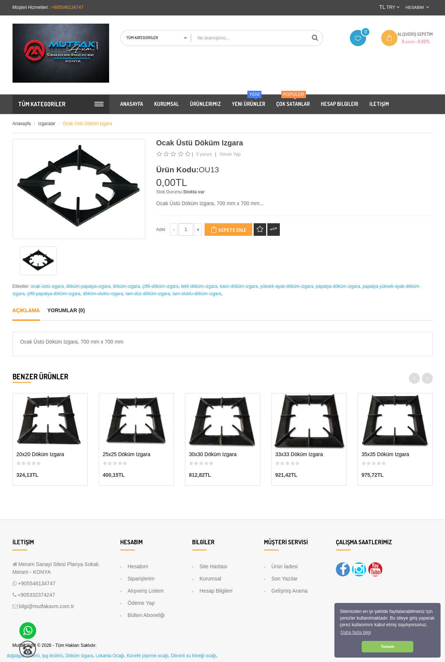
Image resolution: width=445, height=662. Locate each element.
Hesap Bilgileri (215, 591)
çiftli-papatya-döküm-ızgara (54, 293)
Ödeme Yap (141, 603)
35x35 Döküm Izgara (385, 454)
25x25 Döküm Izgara (126, 454)
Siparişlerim (141, 579)
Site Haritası (213, 566)
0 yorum (204, 154)
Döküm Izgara (79, 655)
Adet (161, 229)
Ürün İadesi (284, 566)
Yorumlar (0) (66, 310)
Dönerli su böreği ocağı (193, 655)
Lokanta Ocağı (109, 655)
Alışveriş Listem (146, 591)
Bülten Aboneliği (146, 615)
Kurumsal (210, 579)
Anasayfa (22, 123)
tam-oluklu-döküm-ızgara (197, 293)
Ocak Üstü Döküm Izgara (87, 123)
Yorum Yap (230, 154)
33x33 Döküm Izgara (299, 454)
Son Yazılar (284, 579)
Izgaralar (47, 123)
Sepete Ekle (228, 229)
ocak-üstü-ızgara (47, 286)
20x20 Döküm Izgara (40, 454)
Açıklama (26, 310)
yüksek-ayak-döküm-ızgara (286, 286)
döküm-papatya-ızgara (88, 286)
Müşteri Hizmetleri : (32, 7)
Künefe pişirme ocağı (147, 655)
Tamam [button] (387, 646)
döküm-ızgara (126, 286)
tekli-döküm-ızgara (199, 286)
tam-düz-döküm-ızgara (147, 293)
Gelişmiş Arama (289, 591)
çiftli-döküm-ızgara (160, 286)
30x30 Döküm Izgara (213, 454)
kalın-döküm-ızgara (239, 286)
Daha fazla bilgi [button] (356, 632)
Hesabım (138, 566)
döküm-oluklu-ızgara (103, 293)
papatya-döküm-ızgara (338, 286)
